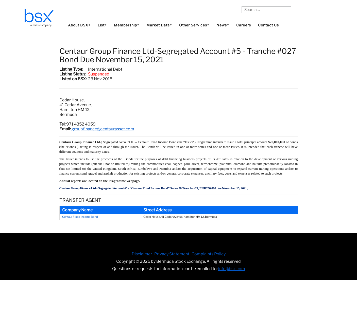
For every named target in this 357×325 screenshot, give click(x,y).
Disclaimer (142, 254)
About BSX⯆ (79, 25)
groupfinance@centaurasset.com (103, 129)
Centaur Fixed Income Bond (80, 217)
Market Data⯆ (159, 25)
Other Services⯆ (194, 25)
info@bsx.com (231, 268)
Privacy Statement (171, 254)
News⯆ (222, 25)
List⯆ (102, 25)
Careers (243, 25)
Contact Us (268, 25)
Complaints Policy (209, 254)
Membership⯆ (126, 25)
